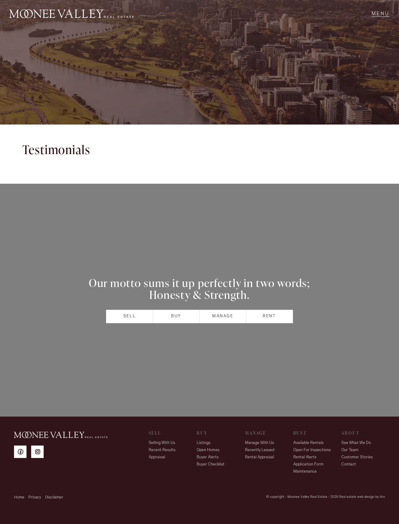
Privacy (34, 497)
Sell (129, 316)
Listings (203, 443)
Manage (222, 316)
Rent (269, 316)
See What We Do (356, 443)
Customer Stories (357, 457)
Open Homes (208, 450)
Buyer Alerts (208, 457)
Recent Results (162, 450)
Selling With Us (162, 443)
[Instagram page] (39, 453)
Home (19, 497)
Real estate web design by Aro (362, 497)
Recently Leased (259, 450)
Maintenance (305, 472)
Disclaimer (54, 497)
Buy (176, 316)
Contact (348, 464)
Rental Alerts (304, 457)
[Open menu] (380, 14)
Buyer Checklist (210, 464)
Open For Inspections (312, 450)
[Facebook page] (22, 453)
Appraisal (157, 457)
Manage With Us (259, 443)
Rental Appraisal (259, 457)
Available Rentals (308, 443)
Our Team (349, 450)
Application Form (308, 464)
